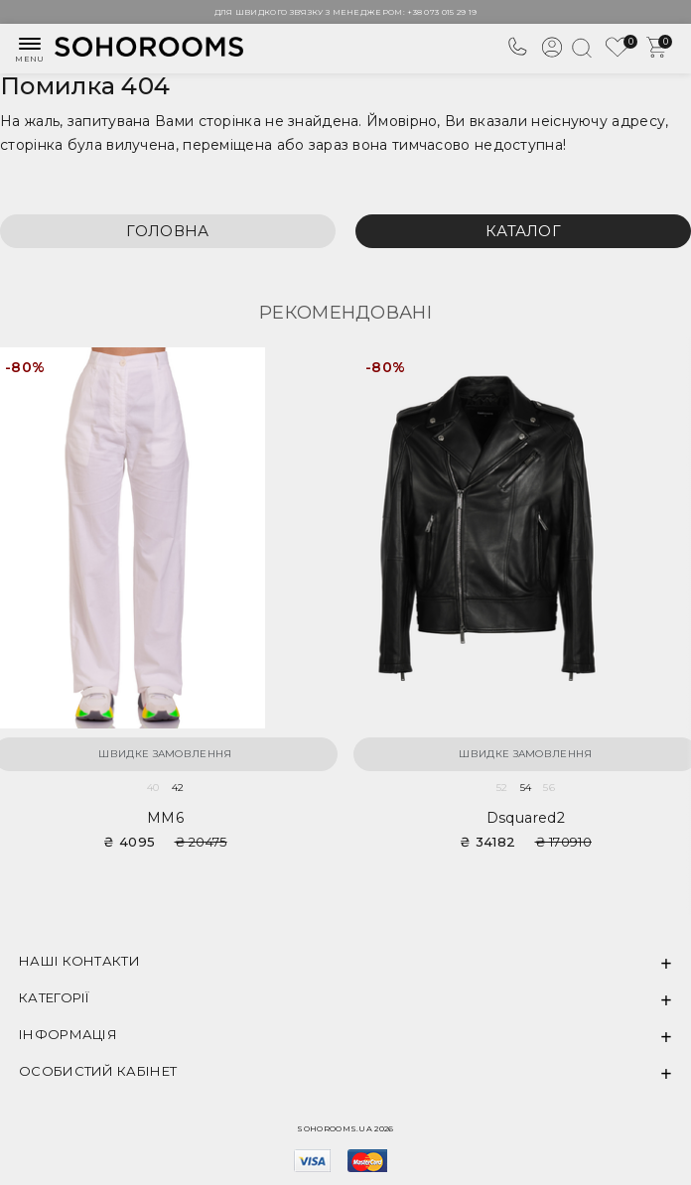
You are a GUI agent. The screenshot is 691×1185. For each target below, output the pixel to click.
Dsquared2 (526, 818)
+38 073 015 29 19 (442, 12)
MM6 (165, 818)
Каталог (523, 230)
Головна (167, 230)
